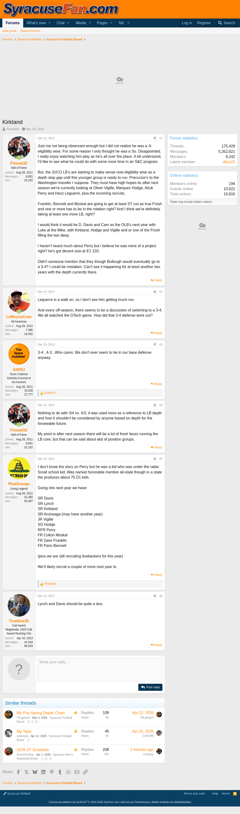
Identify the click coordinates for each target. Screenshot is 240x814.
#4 (160, 405)
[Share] (155, 138)
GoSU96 (148, 804)
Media (81, 23)
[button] (49, 23)
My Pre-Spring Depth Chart (41, 781)
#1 (160, 138)
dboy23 (229, 162)
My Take (24, 799)
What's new (36, 23)
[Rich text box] (100, 737)
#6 (160, 596)
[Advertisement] (82, 686)
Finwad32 (12, 129)
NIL (122, 23)
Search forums (30, 31)
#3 (160, 344)
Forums (13, 23)
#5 (160, 459)
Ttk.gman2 (23, 785)
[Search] (226, 23)
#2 (160, 291)
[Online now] (19, 158)
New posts (9, 31)
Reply (158, 280)
